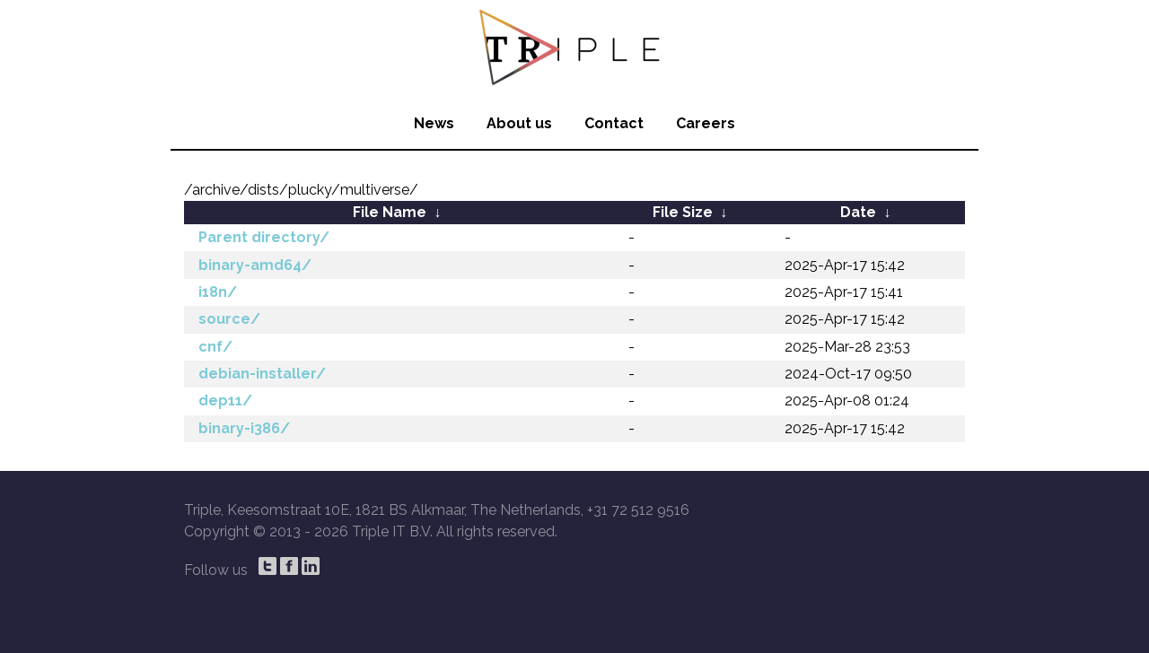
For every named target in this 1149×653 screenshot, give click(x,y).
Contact (614, 123)
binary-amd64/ (254, 265)
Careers (705, 123)
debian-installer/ (262, 373)
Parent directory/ (263, 237)
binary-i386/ (244, 428)
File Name (389, 212)
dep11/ (225, 400)
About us (519, 123)
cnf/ (215, 346)
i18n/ (217, 291)
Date (858, 212)
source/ (229, 318)
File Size (683, 212)
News (434, 123)
